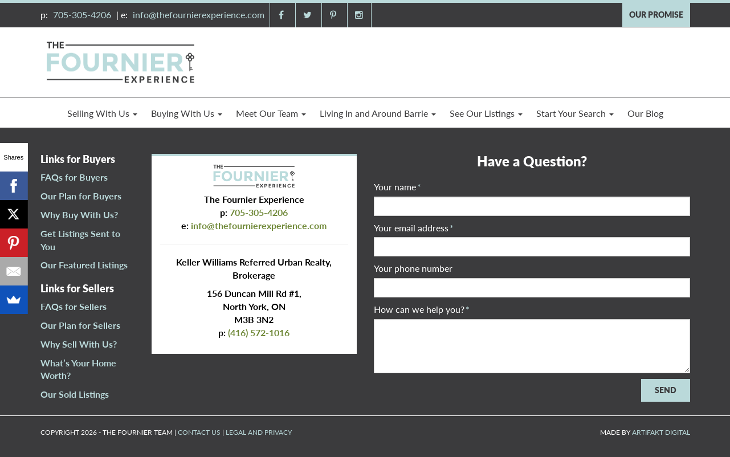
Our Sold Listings (74, 394)
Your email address (414, 227)
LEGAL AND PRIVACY (259, 432)
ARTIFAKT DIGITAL (661, 432)
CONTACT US (199, 432)
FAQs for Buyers (74, 177)
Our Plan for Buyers (80, 195)
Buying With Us (186, 113)
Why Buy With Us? (79, 214)
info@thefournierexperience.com (198, 14)
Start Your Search (575, 113)
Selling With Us (102, 113)
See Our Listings (486, 113)
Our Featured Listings (84, 264)
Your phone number (413, 268)
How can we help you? (422, 309)
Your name (397, 186)
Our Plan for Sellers (80, 325)
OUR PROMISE (656, 14)
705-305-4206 (82, 14)
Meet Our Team (271, 113)
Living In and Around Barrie (378, 113)
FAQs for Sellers (73, 306)
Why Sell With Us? (78, 343)
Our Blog (645, 113)
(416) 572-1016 (258, 332)
